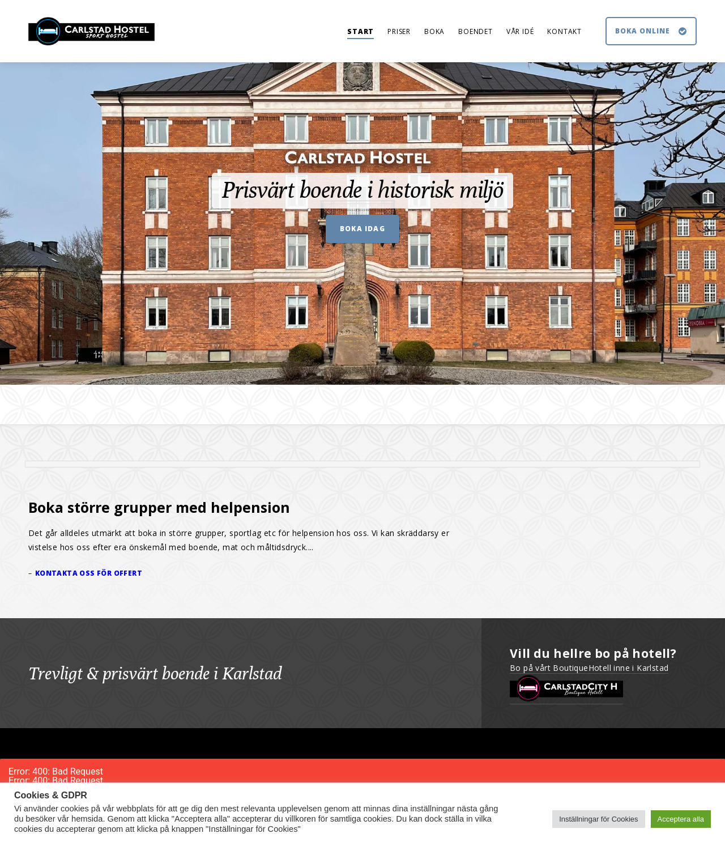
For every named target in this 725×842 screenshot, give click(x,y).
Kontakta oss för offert (88, 573)
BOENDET (475, 31)
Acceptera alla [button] (681, 819)
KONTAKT (564, 31)
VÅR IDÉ (520, 31)
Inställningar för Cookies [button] (598, 819)
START (360, 31)
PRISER (399, 31)
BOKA (434, 31)
